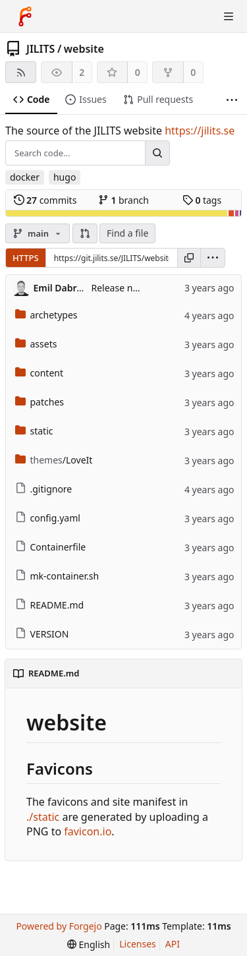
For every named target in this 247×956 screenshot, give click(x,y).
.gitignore (43, 489)
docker (25, 177)
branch (123, 200)
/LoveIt (54, 460)
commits (45, 200)
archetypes (46, 315)
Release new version (135, 288)
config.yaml (47, 518)
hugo (64, 177)
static (34, 431)
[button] (84, 233)
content (39, 373)
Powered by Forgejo (58, 926)
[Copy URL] (189, 258)
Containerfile (50, 547)
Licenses (137, 944)
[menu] (212, 258)
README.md (49, 605)
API (172, 944)
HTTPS (26, 258)
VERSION (42, 634)
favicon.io (87, 831)
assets (36, 344)
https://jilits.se (199, 130)
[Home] (25, 16)
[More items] (232, 100)
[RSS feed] (20, 72)
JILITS (40, 48)
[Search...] (157, 152)
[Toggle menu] (228, 16)
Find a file (127, 233)
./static (42, 817)
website (84, 48)
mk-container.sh (57, 576)
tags (201, 200)
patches (40, 402)
